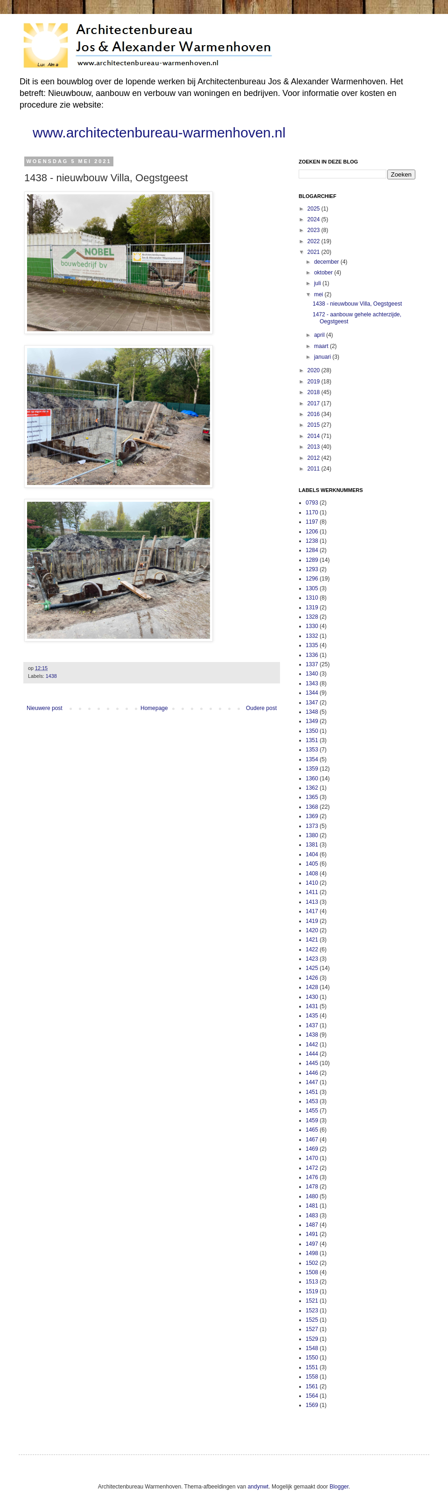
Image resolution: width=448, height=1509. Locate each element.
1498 (312, 1253)
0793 (312, 502)
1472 (312, 1168)
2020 (315, 370)
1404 (312, 854)
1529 (312, 1339)
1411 (312, 892)
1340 (312, 673)
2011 (315, 468)
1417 (312, 911)
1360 (312, 778)
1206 (312, 531)
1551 (312, 1367)
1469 (312, 1149)
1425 (312, 968)
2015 (315, 425)
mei (319, 294)
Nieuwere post (45, 708)
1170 (312, 512)
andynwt (258, 1486)
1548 (312, 1348)
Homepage (154, 708)
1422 (312, 949)
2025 (315, 208)
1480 (312, 1196)
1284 (312, 550)
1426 (312, 978)
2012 (315, 458)
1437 (312, 1025)
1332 (312, 636)
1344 (312, 693)
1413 (312, 902)
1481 (312, 1205)
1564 (312, 1396)
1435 (312, 1015)
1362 (312, 788)
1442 (312, 1044)
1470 (312, 1158)
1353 (312, 749)
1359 (312, 768)
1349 (312, 721)
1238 (312, 541)
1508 (312, 1272)
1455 (312, 1110)
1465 (312, 1130)
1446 (312, 1073)
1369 (312, 816)
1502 (312, 1263)
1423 (312, 959)
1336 (312, 655)
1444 (312, 1054)
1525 (312, 1320)
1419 (312, 921)
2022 (315, 241)
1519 (312, 1291)
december (327, 262)
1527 (312, 1329)
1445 (312, 1063)
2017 (315, 403)
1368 (312, 807)
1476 (312, 1177)
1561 (312, 1386)
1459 (312, 1120)
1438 (51, 676)
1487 (312, 1225)
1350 (312, 731)
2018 (315, 392)
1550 (312, 1357)
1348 (312, 712)
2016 (315, 414)
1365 (312, 797)
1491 (312, 1234)
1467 (312, 1139)
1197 (312, 522)
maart (322, 346)
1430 (312, 997)
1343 (312, 683)
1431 (312, 1006)
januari (323, 357)
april (320, 335)
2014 (315, 436)
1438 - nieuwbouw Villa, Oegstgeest (357, 303)
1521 (312, 1300)
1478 (312, 1186)
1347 (312, 702)
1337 (312, 664)
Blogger (339, 1486)
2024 (315, 219)
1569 (312, 1405)
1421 (312, 939)
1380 (312, 835)
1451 (312, 1092)
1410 (312, 883)
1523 (312, 1310)
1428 (312, 987)
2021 (315, 252)
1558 (312, 1376)
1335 (312, 645)
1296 (312, 578)
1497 (312, 1244)
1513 (312, 1281)
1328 (312, 617)
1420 (312, 930)
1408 (312, 873)
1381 (312, 844)
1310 (312, 597)
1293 (312, 569)
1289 (312, 560)
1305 (312, 588)
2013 (315, 447)
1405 (312, 863)
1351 (312, 740)
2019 (315, 381)
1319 (312, 607)
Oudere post (261, 708)
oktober (324, 272)
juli (318, 283)
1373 (312, 826)
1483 (312, 1215)
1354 (312, 759)
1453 (312, 1101)
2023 (315, 230)
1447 (312, 1082)
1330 (312, 626)
